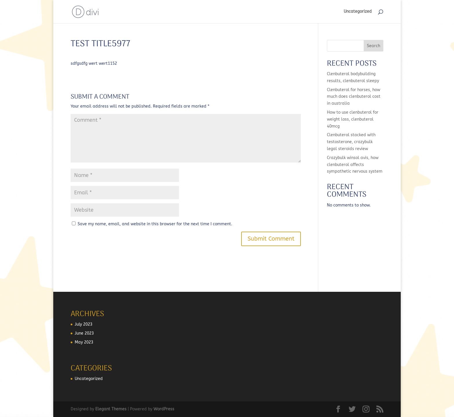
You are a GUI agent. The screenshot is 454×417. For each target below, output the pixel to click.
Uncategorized (358, 12)
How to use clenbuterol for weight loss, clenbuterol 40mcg (352, 119)
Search (373, 45)
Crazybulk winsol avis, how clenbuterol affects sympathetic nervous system (354, 164)
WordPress (163, 409)
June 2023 (84, 333)
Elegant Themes (111, 409)
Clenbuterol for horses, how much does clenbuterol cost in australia (353, 96)
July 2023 (83, 324)
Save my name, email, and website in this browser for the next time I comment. (155, 224)
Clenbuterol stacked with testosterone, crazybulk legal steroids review (351, 141)
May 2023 (84, 342)
